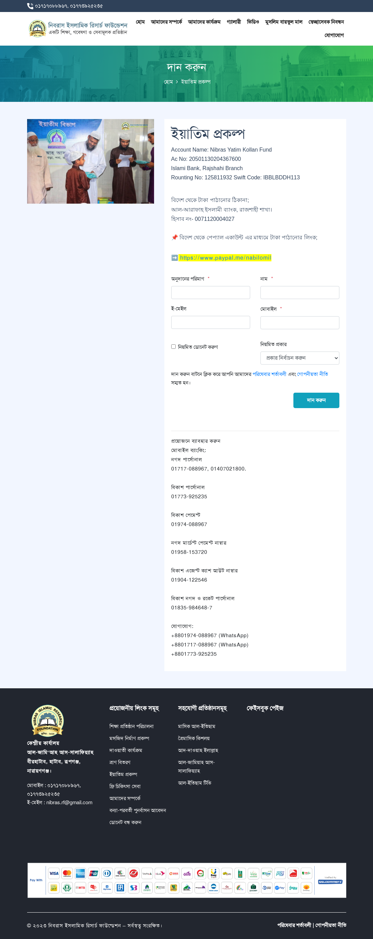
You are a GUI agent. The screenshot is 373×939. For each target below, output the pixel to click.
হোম (140, 22)
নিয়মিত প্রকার (273, 344)
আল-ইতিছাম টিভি (194, 783)
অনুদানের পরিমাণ (187, 278)
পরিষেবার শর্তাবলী (270, 374)
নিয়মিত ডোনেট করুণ (198, 347)
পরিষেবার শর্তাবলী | (295, 925)
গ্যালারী (234, 22)
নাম (264, 278)
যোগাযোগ (334, 35)
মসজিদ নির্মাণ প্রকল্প (129, 738)
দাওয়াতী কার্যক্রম (125, 750)
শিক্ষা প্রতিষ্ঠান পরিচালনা (131, 726)
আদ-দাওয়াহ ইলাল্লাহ (198, 750)
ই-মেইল (178, 308)
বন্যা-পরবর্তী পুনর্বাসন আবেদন (137, 810)
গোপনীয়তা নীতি (312, 374)
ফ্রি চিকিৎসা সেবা (125, 786)
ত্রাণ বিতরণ (119, 762)
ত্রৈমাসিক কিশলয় (194, 738)
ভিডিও (253, 22)
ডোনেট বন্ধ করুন (125, 822)
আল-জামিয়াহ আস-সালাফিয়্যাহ (196, 766)
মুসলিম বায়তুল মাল (283, 22)
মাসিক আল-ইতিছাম (196, 726)
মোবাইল (268, 309)
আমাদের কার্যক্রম (204, 22)
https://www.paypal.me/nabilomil (225, 257)
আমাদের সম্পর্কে (166, 22)
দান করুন (316, 400)
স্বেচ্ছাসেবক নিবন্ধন (326, 22)
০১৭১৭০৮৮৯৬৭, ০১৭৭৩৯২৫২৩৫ (69, 5)
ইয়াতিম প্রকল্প (123, 774)
